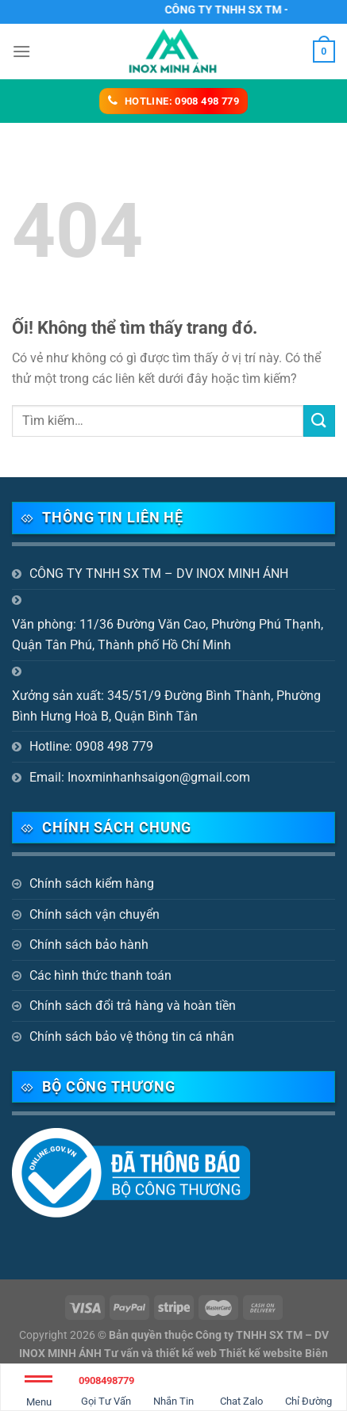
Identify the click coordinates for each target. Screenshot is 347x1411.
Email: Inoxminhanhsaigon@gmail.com (139, 777)
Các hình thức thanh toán (100, 975)
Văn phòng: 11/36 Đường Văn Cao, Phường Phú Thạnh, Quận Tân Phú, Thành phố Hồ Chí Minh (167, 634)
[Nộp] (319, 420)
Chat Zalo (241, 1388)
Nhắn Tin (173, 1388)
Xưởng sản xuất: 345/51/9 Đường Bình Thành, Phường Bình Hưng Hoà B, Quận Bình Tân (166, 706)
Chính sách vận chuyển (94, 914)
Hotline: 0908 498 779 (91, 746)
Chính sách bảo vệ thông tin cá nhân (131, 1036)
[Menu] (21, 51)
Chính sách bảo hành (88, 944)
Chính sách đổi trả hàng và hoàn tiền (132, 1005)
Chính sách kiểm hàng (91, 883)
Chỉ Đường (308, 1388)
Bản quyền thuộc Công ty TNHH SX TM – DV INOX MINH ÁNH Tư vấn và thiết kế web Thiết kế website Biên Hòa (174, 1353)
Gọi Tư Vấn (106, 1388)
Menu (38, 1394)
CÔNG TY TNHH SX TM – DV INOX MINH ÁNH (158, 573)
